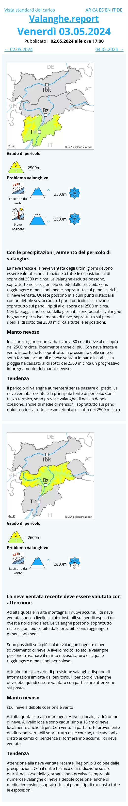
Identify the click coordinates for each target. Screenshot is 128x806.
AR (88, 10)
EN (108, 10)
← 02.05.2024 (18, 49)
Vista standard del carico (29, 10)
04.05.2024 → (110, 49)
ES (102, 10)
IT (114, 10)
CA (95, 10)
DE (120, 10)
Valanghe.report (64, 18)
